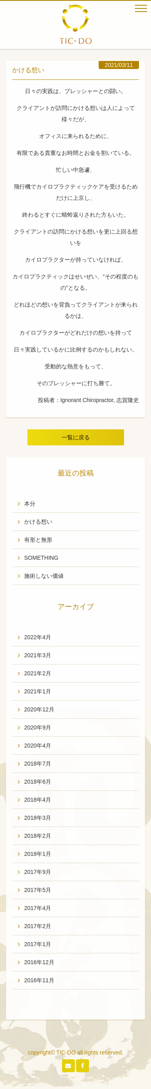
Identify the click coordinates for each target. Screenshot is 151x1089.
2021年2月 (37, 673)
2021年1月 (37, 691)
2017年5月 (37, 890)
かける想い (38, 521)
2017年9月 (37, 872)
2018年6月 (37, 781)
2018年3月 (37, 818)
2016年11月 (39, 980)
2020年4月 (37, 745)
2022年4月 (37, 637)
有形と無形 (38, 539)
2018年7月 (37, 763)
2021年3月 (37, 655)
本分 (29, 503)
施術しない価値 (44, 576)
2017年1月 (37, 944)
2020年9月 (37, 727)
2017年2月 (37, 926)
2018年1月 (37, 854)
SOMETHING (41, 558)
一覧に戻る (76, 437)
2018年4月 (37, 799)
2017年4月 (37, 908)
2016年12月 (39, 962)
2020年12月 (39, 709)
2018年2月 (37, 836)
